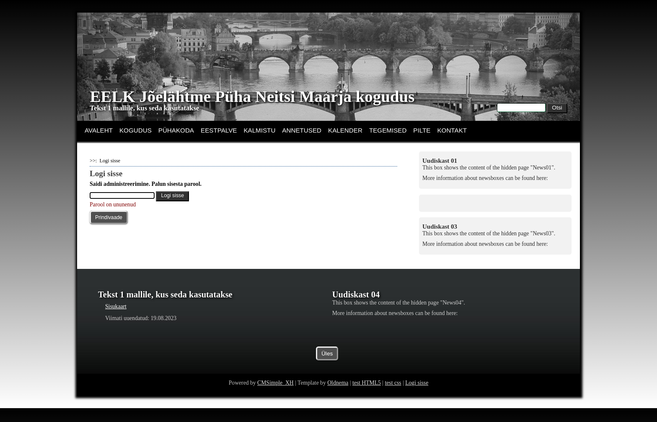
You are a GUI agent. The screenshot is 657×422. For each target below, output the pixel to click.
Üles (327, 367)
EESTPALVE (219, 130)
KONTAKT (452, 130)
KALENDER (345, 130)
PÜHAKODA (176, 130)
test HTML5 (366, 396)
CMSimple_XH (275, 396)
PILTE (421, 130)
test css (393, 396)
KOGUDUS (135, 130)
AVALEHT (99, 130)
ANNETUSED (301, 130)
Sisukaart (116, 306)
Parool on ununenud (113, 204)
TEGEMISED (387, 130)
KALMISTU (259, 130)
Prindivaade (108, 217)
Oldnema (337, 396)
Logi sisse (416, 396)
